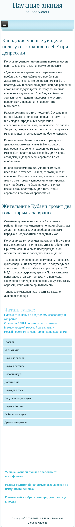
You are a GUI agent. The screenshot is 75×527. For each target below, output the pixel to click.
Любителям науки (15, 414)
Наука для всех (14, 390)
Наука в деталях (14, 366)
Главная (9, 342)
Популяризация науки (18, 398)
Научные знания (14, 358)
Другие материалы (16, 422)
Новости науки (13, 374)
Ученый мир (12, 350)
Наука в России (14, 406)
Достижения (12, 382)
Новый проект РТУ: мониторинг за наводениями (35, 331)
